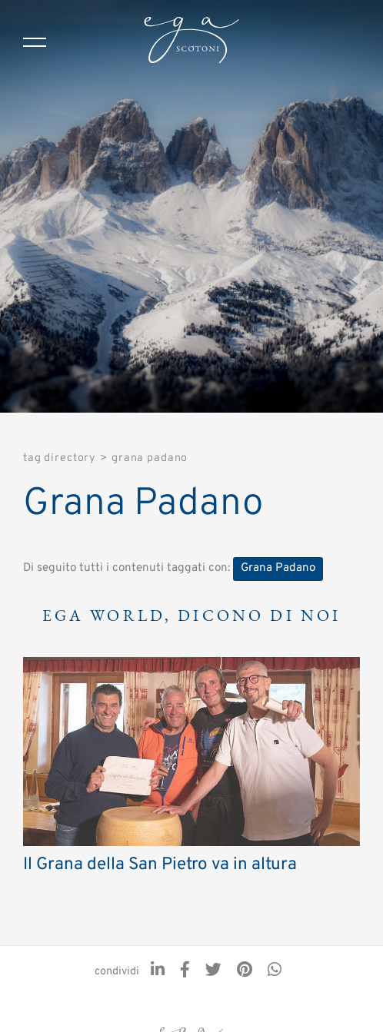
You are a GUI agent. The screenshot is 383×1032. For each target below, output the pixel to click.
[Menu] (35, 42)
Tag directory (59, 458)
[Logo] (191, 42)
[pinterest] (244, 971)
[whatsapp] (274, 971)
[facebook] (185, 971)
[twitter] (213, 971)
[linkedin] (158, 971)
